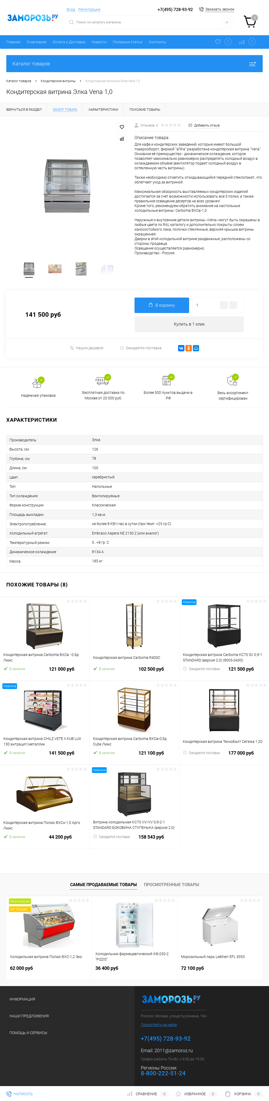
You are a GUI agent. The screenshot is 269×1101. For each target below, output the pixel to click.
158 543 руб (134, 838)
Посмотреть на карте (159, 1022)
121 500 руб (224, 670)
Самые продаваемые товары (103, 882)
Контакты (157, 42)
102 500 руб (134, 670)
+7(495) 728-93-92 (175, 9)
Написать (19, 1094)
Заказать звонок (219, 9)
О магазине (36, 42)
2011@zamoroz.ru (173, 1048)
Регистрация (89, 9)
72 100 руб (192, 966)
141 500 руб (44, 754)
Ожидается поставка (141, 348)
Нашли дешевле (86, 348)
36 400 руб (106, 966)
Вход (71, 9)
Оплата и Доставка (69, 42)
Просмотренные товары (171, 882)
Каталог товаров (134, 63)
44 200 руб (44, 838)
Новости (99, 42)
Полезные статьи (128, 42)
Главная (13, 42)
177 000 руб (224, 754)
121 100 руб (134, 754)
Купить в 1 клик (189, 324)
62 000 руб (21, 966)
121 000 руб (44, 670)
